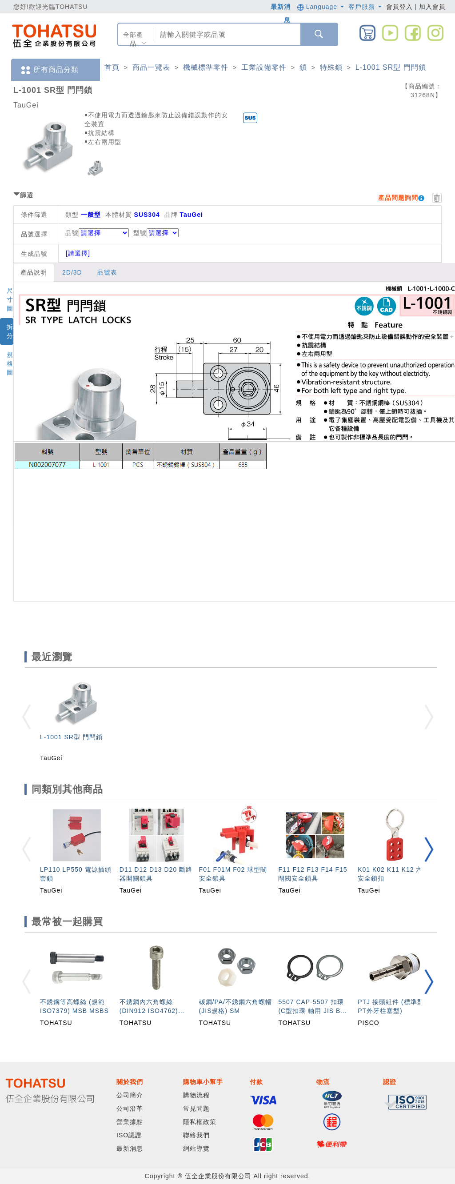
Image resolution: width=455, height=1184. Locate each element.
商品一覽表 (151, 67)
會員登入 (399, 6)
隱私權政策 (199, 1121)
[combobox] (226, 34)
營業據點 (129, 1121)
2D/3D (72, 272)
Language (320, 6)
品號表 (107, 272)
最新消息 (129, 1148)
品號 (97, 232)
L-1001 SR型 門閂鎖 (390, 67)
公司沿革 (129, 1108)
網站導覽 (196, 1148)
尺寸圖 (10, 299)
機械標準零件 (205, 67)
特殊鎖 (331, 67)
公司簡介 (129, 1095)
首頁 (112, 67)
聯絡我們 (196, 1135)
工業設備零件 (264, 67)
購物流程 (196, 1095)
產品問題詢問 (398, 197)
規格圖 (10, 363)
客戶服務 (365, 6)
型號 (156, 232)
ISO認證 (129, 1135)
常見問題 (196, 1108)
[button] (428, 849)
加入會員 (432, 6)
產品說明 (33, 272)
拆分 (10, 331)
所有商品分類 (49, 70)
